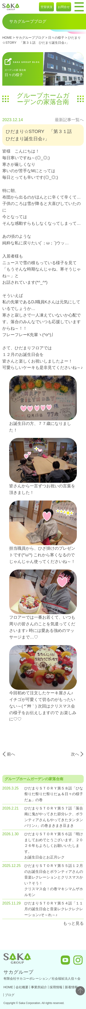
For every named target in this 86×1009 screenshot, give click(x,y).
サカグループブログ (30, 37)
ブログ (9, 994)
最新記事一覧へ (69, 120)
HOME (7, 37)
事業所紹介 (39, 987)
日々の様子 (56, 37)
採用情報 (56, 987)
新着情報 (71, 987)
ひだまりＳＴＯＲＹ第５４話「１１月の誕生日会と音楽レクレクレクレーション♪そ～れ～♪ (53, 909)
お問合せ (64, 7)
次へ (75, 754)
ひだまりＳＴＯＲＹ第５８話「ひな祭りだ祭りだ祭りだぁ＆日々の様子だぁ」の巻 (53, 794)
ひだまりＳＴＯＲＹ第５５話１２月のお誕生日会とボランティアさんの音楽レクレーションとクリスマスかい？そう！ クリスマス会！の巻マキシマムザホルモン (53, 880)
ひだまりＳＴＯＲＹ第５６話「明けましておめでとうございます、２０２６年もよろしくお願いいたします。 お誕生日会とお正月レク (53, 845)
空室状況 (47, 7)
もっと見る (73, 923)
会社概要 (22, 987)
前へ (11, 754)
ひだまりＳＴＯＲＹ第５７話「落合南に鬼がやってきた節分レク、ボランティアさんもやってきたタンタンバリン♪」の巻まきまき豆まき (53, 817)
